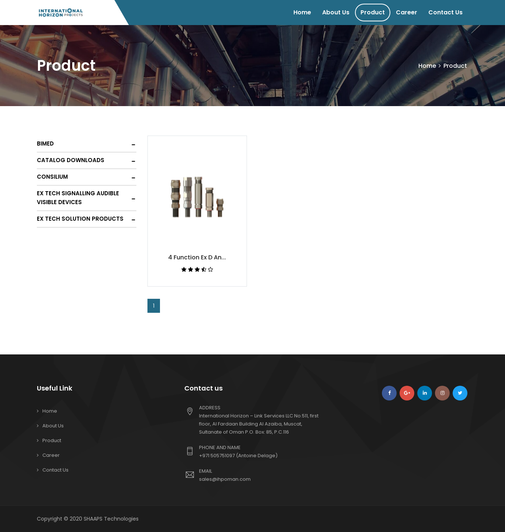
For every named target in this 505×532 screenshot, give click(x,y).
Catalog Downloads (70, 160)
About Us (335, 12)
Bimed (45, 143)
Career (406, 12)
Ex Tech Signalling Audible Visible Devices (78, 197)
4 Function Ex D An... (197, 257)
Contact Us (445, 12)
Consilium (52, 177)
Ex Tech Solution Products (80, 219)
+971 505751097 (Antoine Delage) (238, 455)
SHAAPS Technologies (111, 518)
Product (373, 12)
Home (302, 12)
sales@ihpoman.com (225, 479)
